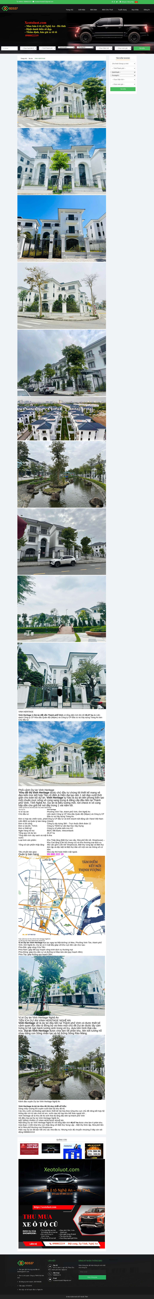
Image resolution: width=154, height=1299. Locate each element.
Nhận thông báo (92, 1277)
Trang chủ (69, 10)
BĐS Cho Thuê (107, 10)
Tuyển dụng (122, 10)
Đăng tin (147, 10)
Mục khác (135, 10)
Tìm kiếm (142, 48)
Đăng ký (124, 2)
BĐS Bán (93, 10)
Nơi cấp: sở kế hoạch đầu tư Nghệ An (30, 1289)
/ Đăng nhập (130, 2)
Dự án (31, 58)
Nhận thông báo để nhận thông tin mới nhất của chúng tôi (92, 1266)
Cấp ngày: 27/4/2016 (24, 1286)
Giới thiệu (81, 10)
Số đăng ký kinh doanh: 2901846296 (29, 1282)
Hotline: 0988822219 (25, 1)
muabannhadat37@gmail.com (44, 1)
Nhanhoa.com (113, 1260)
